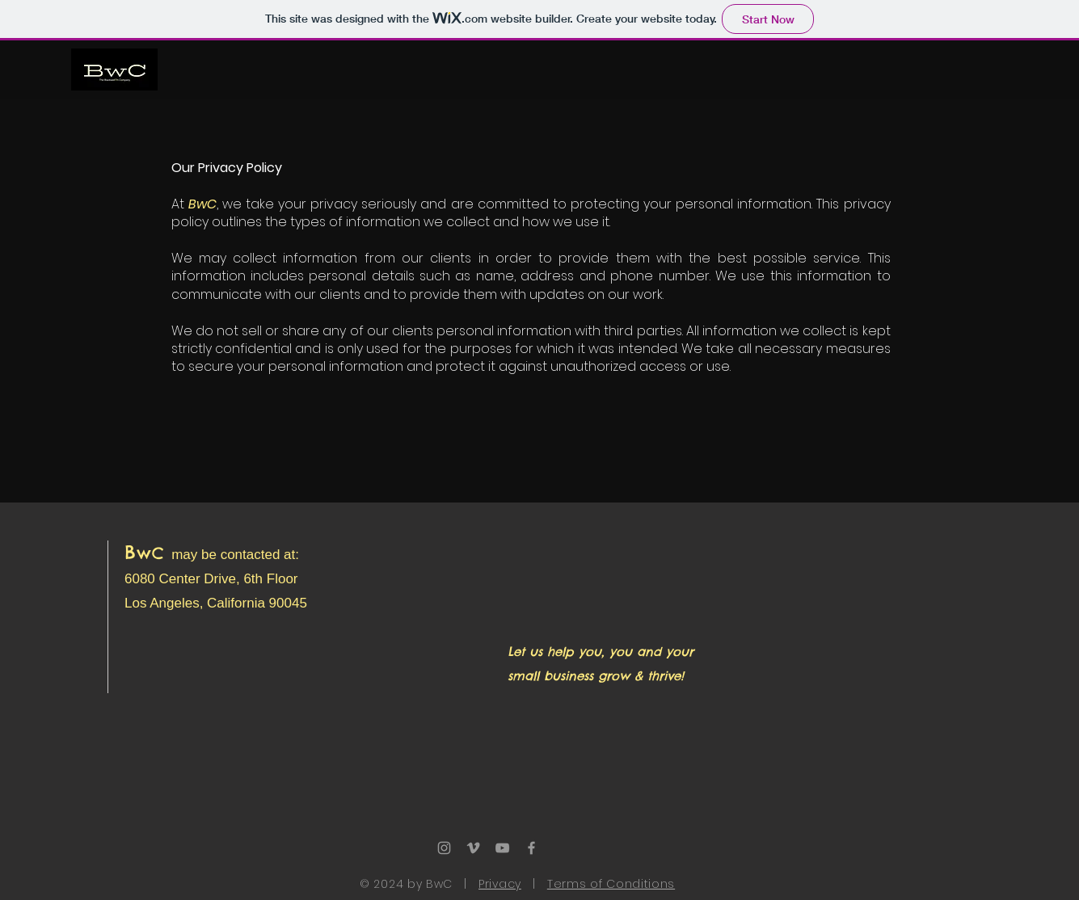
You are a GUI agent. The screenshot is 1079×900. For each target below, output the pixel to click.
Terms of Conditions (611, 884)
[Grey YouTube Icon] (502, 847)
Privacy (499, 884)
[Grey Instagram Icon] (444, 847)
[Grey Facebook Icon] (531, 847)
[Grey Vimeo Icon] (473, 847)
